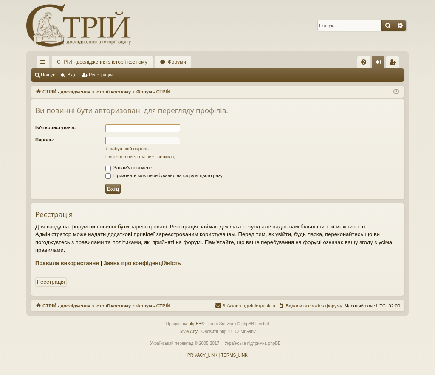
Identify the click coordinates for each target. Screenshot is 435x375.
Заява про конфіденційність (142, 263)
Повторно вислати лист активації (141, 156)
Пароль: (44, 139)
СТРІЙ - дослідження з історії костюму (102, 62)
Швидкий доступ (44, 63)
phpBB (195, 323)
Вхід (71, 74)
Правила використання (67, 263)
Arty (194, 331)
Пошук (48, 74)
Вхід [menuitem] (380, 63)
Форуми (177, 62)
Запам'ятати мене (128, 167)
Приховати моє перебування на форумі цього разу (164, 175)
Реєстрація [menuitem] (394, 63)
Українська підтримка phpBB (253, 343)
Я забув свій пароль (127, 148)
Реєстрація (101, 74)
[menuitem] (363, 62)
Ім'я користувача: (55, 127)
